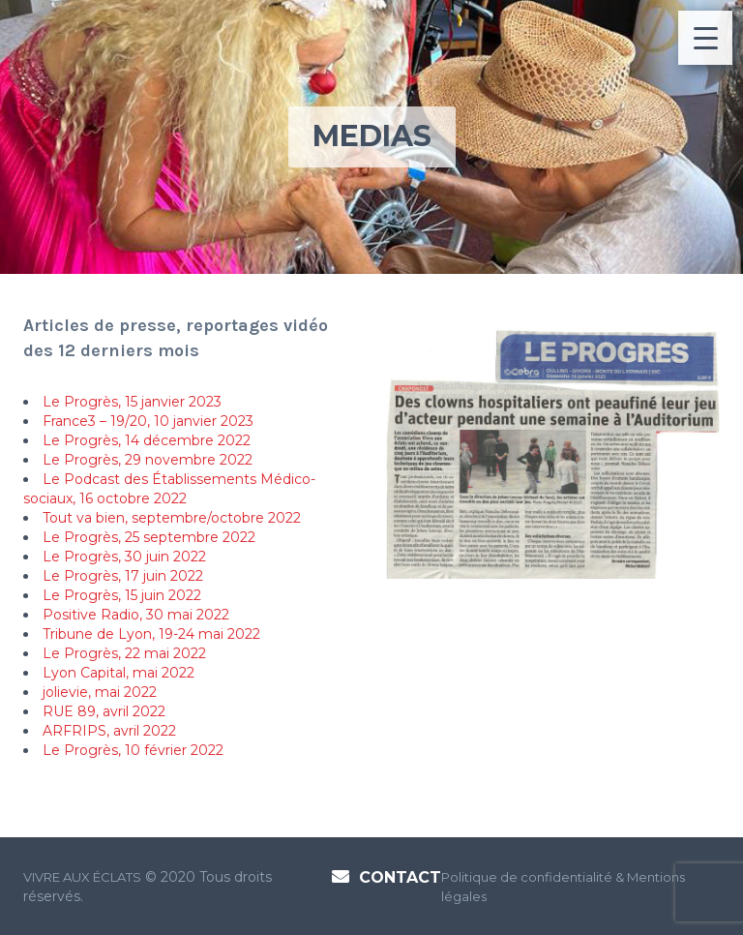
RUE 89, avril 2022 (104, 711)
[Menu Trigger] (705, 38)
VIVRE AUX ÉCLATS (82, 877)
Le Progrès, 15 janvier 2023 (132, 401)
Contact (400, 877)
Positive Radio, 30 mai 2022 (136, 614)
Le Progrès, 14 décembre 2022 (147, 440)
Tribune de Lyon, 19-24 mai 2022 (151, 634)
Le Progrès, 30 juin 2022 (124, 556)
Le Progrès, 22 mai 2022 (124, 653)
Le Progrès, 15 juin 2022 (122, 595)
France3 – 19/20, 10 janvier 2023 (148, 421)
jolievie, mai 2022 (100, 692)
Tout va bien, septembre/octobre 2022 (172, 518)
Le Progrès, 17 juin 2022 (123, 576)
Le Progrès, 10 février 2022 (133, 750)
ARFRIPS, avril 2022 (109, 730)
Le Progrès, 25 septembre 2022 (149, 537)
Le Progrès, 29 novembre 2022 (148, 459)
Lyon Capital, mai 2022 (118, 672)
